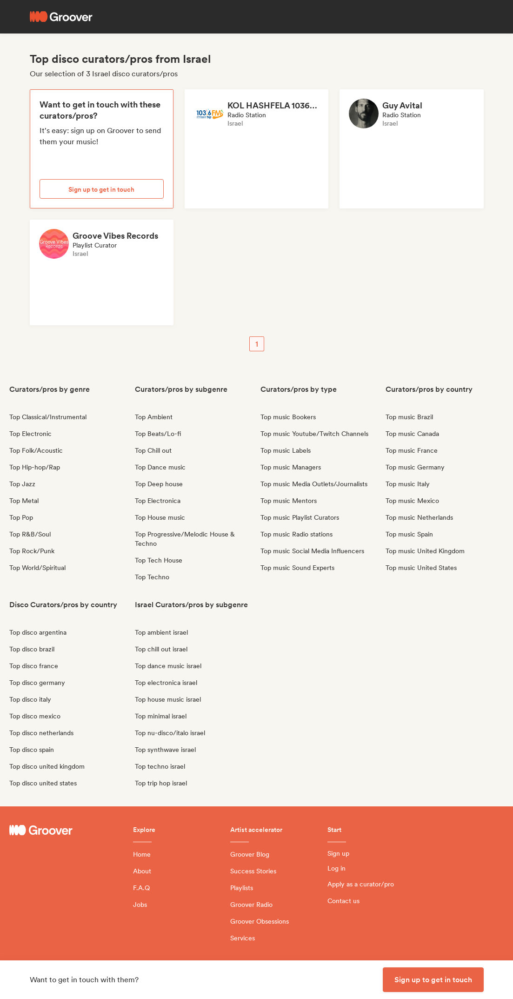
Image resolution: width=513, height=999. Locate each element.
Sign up (338, 853)
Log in (336, 868)
